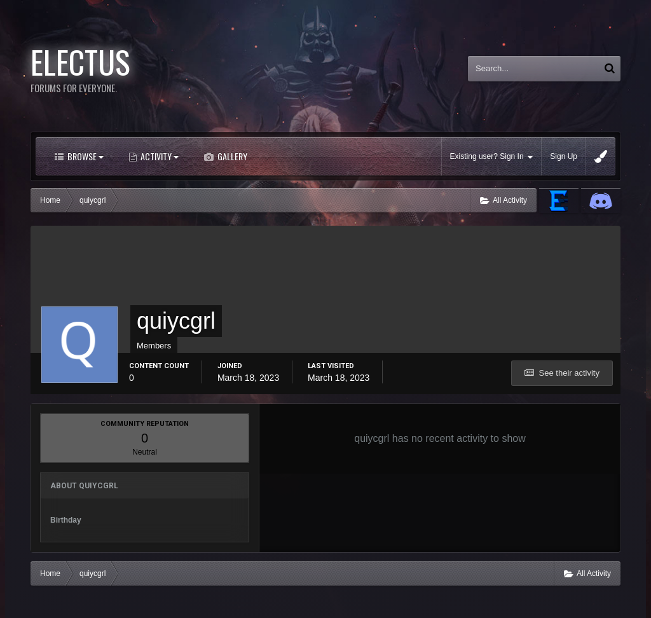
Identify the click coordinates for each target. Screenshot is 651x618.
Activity (159, 156)
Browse (84, 156)
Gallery (231, 156)
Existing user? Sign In (491, 156)
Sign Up (563, 156)
